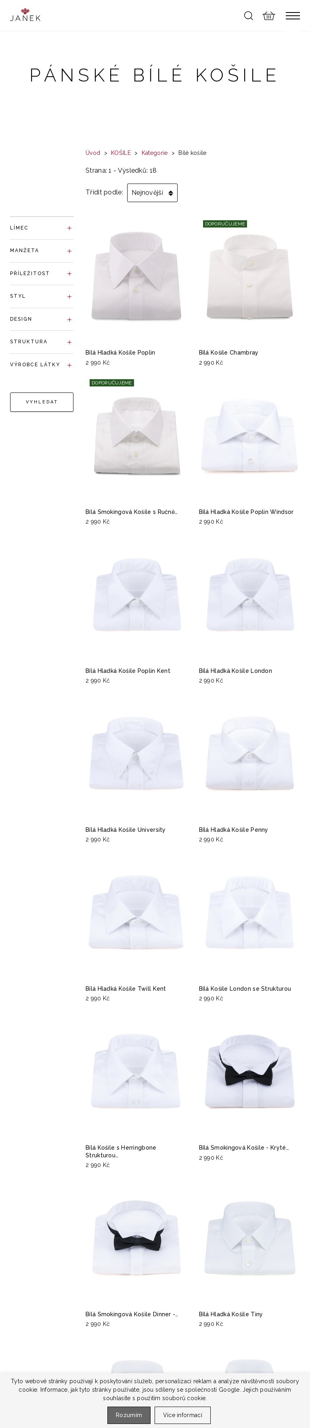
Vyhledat (42, 402)
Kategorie (155, 153)
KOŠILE (121, 153)
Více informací (182, 1415)
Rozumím (129, 1415)
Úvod (93, 153)
